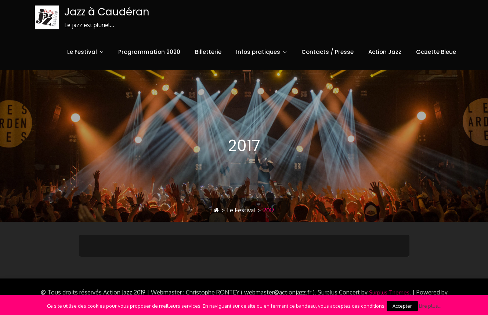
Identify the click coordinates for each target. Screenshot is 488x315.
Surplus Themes (389, 292)
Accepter (402, 306)
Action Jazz (384, 52)
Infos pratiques (258, 52)
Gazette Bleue (436, 52)
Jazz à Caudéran (106, 12)
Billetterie (208, 52)
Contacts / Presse (327, 52)
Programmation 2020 (149, 52)
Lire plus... (430, 306)
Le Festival (82, 52)
